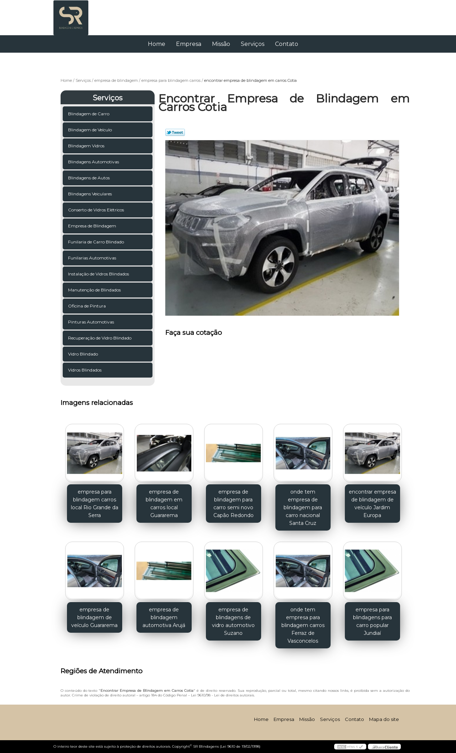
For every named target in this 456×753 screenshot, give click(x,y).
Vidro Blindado (83, 354)
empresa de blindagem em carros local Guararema (164, 503)
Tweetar (175, 132)
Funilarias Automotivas (92, 257)
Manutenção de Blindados (95, 290)
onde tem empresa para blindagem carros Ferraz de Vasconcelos (303, 625)
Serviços (252, 44)
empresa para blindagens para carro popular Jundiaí (372, 621)
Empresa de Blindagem (92, 225)
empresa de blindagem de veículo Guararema (94, 617)
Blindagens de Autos (89, 177)
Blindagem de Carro (89, 113)
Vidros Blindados (85, 370)
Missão (221, 44)
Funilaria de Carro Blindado (96, 241)
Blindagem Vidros (86, 145)
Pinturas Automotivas (91, 322)
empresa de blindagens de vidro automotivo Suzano (233, 621)
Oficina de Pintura (87, 306)
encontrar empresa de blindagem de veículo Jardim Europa (372, 503)
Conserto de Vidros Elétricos (96, 209)
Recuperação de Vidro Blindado (100, 338)
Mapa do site (384, 719)
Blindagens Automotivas (94, 161)
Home (156, 44)
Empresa (188, 44)
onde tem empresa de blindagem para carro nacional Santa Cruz (303, 507)
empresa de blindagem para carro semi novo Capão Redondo (233, 503)
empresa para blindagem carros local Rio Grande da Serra (94, 503)
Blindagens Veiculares (90, 193)
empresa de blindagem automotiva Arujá (163, 617)
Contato (286, 44)
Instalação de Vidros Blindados (99, 274)
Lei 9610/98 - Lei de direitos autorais (222, 695)
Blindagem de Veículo (90, 129)
